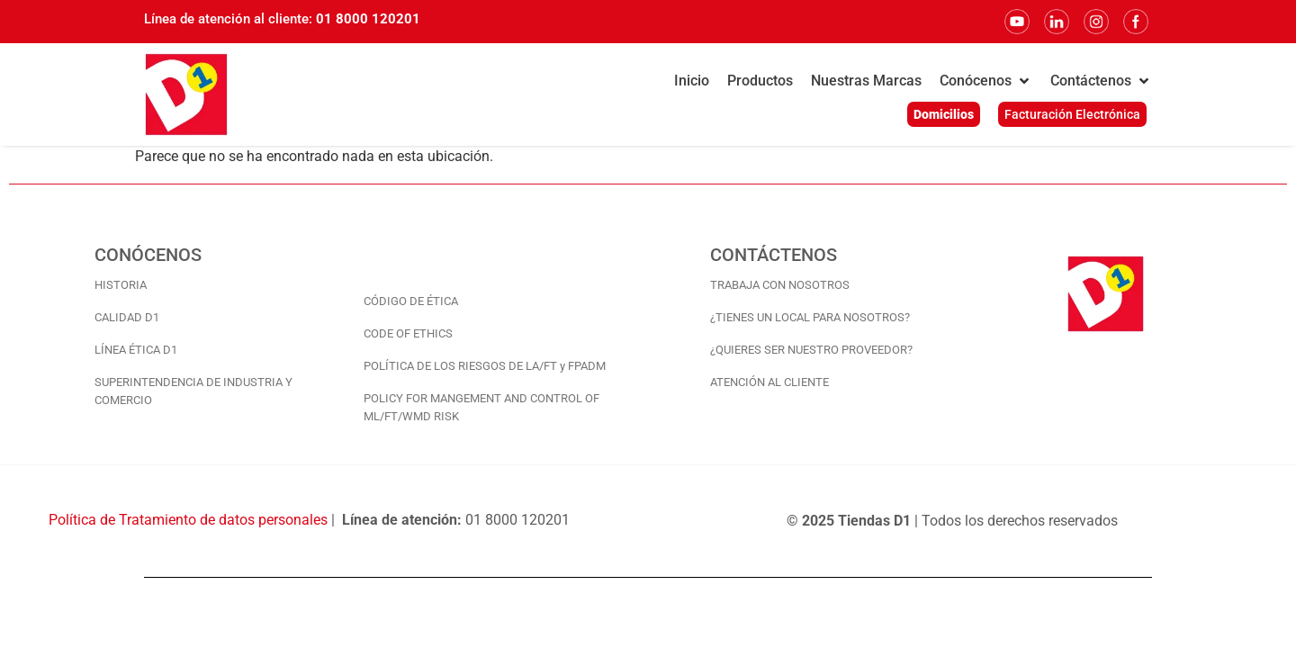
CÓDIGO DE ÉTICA (411, 301)
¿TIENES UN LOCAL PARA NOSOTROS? (810, 317)
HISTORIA (120, 285)
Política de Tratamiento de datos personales (188, 519)
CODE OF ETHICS (408, 333)
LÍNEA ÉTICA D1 (135, 349)
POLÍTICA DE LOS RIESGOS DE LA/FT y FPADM (485, 366)
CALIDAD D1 (126, 317)
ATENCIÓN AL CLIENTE (769, 382)
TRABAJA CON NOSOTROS (780, 285)
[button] (986, 81)
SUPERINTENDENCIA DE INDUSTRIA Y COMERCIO (193, 391)
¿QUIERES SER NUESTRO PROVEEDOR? (811, 349)
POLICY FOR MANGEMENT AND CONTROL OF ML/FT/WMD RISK (481, 407)
